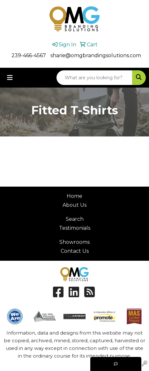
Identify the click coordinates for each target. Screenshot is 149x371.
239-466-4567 (28, 55)
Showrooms (74, 242)
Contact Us (75, 251)
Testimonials (74, 228)
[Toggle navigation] (10, 77)
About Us (74, 205)
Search (75, 219)
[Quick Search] (94, 77)
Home (74, 196)
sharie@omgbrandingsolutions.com (95, 55)
